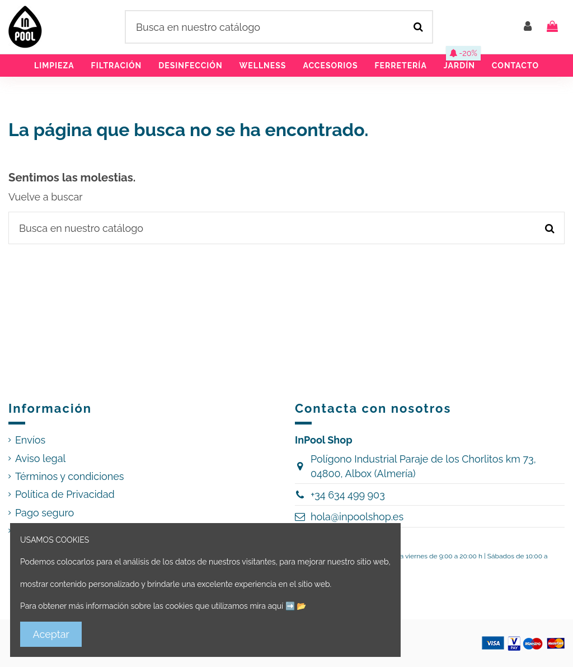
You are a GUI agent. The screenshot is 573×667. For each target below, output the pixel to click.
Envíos (30, 440)
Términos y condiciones (69, 476)
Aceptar (51, 634)
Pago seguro (44, 513)
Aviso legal (40, 458)
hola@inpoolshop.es (357, 517)
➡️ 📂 (296, 605)
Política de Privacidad (65, 494)
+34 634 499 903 (348, 495)
